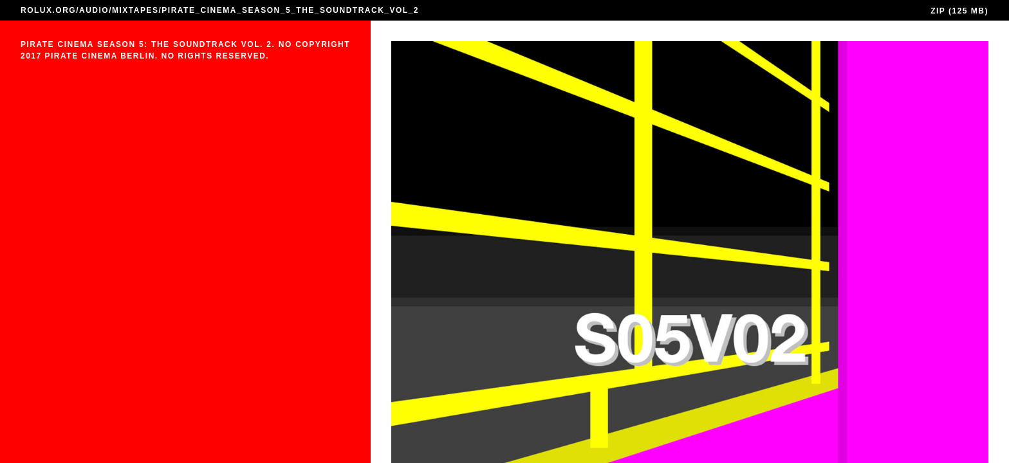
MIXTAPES (135, 10)
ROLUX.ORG (48, 10)
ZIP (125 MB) (959, 10)
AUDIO (94, 10)
